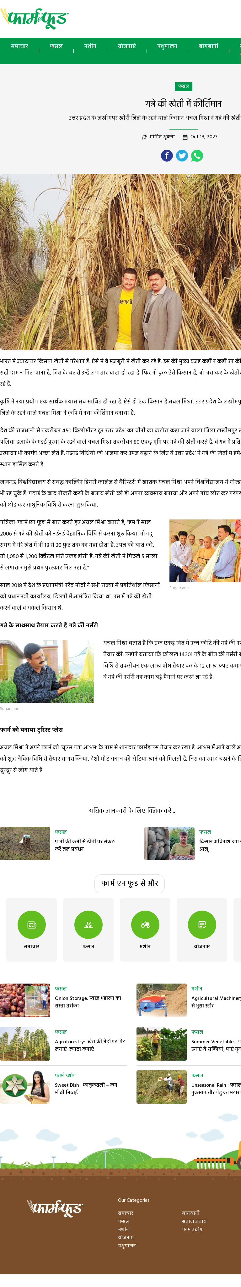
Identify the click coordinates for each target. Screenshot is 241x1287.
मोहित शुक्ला (162, 137)
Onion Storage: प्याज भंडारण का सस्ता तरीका (88, 1002)
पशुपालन (167, 46)
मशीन (90, 46)
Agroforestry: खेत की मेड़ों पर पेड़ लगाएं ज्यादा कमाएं (90, 1046)
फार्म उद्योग (65, 1076)
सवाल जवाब (194, 1222)
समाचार (19, 46)
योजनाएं (127, 46)
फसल (56, 46)
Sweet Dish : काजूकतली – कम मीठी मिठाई (86, 1089)
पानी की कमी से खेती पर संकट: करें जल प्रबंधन (85, 846)
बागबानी (208, 46)
